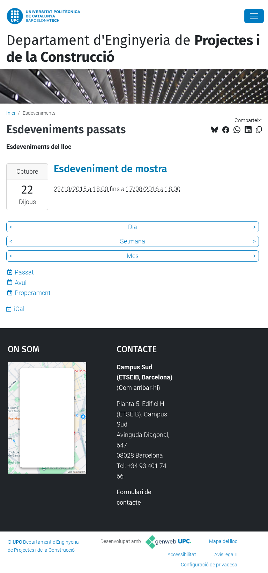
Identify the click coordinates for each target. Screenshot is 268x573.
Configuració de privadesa (209, 564)
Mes (133, 255)
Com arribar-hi (138, 387)
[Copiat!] (259, 130)
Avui (21, 282)
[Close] (254, 16)
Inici (10, 113)
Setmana (132, 241)
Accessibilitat (182, 554)
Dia (132, 227)
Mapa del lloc (223, 541)
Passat (24, 272)
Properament (33, 292)
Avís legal (224, 554)
